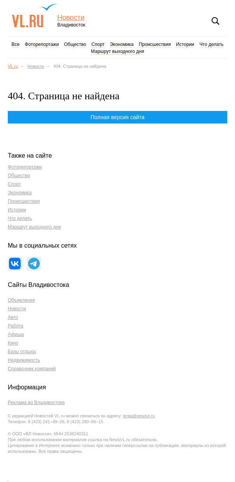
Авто (13, 317)
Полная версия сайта (117, 117)
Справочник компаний (32, 368)
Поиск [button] (215, 21)
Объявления (21, 300)
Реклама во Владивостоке (36, 402)
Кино (13, 343)
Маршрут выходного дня (117, 51)
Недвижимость (24, 360)
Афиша (16, 334)
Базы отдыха (22, 351)
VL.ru (34, 15)
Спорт (98, 44)
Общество (75, 44)
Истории (185, 44)
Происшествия (155, 44)
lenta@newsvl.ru (139, 415)
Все (16, 44)
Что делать (212, 44)
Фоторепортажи (42, 44)
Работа (15, 326)
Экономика (122, 44)
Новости (71, 18)
